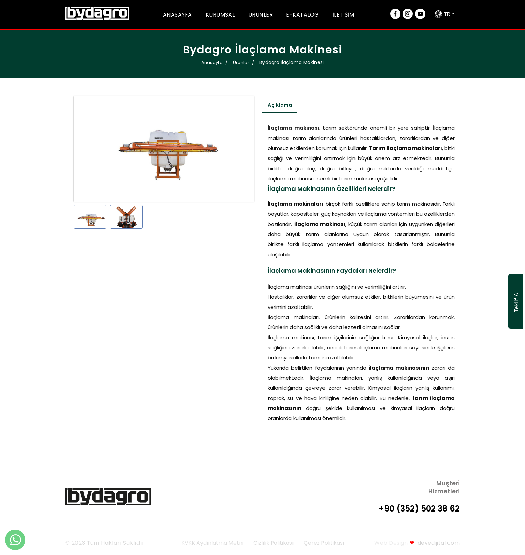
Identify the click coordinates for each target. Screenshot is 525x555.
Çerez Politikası (324, 543)
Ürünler (260, 15)
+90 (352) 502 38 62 (419, 508)
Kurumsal (220, 15)
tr (447, 14)
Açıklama (280, 104)
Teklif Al (516, 301)
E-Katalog (302, 15)
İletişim (343, 15)
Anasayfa (177, 15)
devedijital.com (435, 543)
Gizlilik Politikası (273, 543)
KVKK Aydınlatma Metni (212, 543)
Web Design (391, 543)
